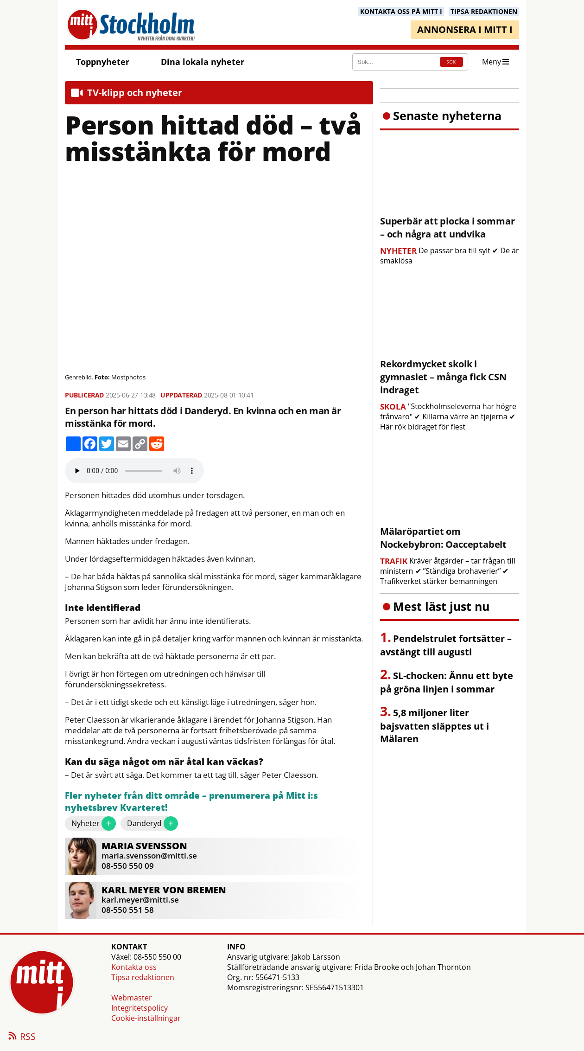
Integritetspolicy (139, 1008)
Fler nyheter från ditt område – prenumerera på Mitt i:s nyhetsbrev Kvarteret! (191, 802)
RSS (21, 1037)
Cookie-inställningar (146, 1018)
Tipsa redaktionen (142, 977)
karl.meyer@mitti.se (140, 899)
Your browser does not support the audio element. (134, 470)
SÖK (451, 62)
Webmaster (131, 998)
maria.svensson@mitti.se (149, 855)
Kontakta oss (134, 967)
